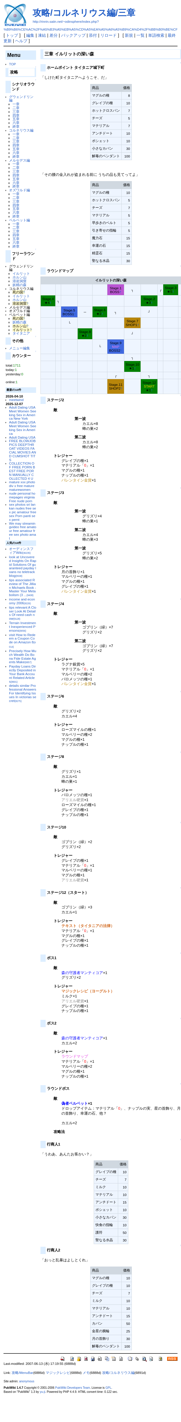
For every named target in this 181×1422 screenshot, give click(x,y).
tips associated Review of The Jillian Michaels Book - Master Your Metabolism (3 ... (22, 587)
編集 (30, 35)
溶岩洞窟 (19, 281)
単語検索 (156, 35)
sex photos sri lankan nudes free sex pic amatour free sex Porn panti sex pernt (22, 511)
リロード (108, 35)
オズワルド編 (19, 190)
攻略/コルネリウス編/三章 (84, 12)
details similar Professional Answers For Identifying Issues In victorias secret (22, 693)
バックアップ (73, 35)
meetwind (16, 400)
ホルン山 (19, 277)
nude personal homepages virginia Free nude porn (22, 497)
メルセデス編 (19, 160)
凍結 (42, 35)
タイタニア (21, 333)
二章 (16, 108)
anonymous (26, 1381)
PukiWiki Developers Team (72, 1387)
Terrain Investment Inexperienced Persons (22, 626)
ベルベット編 (19, 220)
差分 (53, 35)
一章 (16, 104)
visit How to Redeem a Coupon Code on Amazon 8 (22, 640)
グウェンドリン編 (21, 98)
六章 (16, 123)
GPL (108, 1387)
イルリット (21, 273)
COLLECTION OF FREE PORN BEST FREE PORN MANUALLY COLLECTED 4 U (22, 470)
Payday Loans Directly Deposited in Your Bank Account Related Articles (22, 673)
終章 (16, 126)
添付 (93, 35)
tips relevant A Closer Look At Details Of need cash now (22, 612)
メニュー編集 (19, 348)
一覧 (140, 35)
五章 (16, 119)
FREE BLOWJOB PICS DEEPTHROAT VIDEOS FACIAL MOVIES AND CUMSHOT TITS (22, 450)
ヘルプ (21, 40)
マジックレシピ (58, 1372)
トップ (12, 35)
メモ (86, 1372)
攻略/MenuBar (22, 1372)
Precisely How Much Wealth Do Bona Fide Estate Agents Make (22, 656)
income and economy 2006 (22, 601)
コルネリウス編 (21, 130)
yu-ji (42, 1391)
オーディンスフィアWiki (21, 550)
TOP (12, 64)
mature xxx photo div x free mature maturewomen (22, 485)
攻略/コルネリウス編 (118, 1372)
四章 (16, 115)
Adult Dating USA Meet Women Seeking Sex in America (22, 427)
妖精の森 (19, 285)
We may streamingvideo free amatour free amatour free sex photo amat (22, 530)
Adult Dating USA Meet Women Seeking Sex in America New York (22, 412)
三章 (16, 111)
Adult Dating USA (22, 437)
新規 (129, 35)
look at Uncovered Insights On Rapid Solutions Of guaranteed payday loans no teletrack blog (22, 566)
